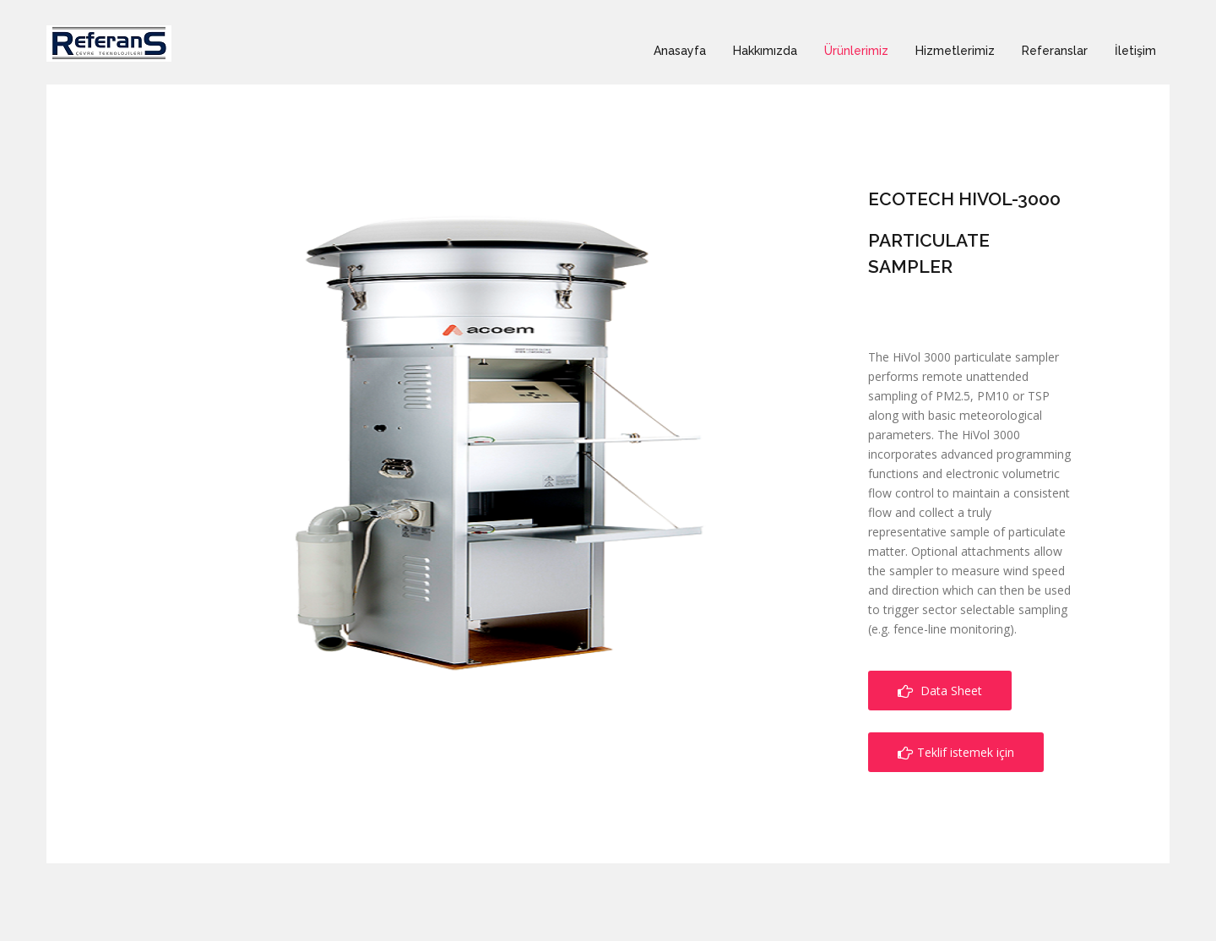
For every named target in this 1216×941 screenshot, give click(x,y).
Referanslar (1055, 50)
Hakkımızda (765, 50)
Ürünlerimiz (856, 50)
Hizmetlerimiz (955, 50)
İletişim (1135, 50)
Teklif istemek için (956, 752)
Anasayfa (680, 50)
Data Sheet (940, 691)
